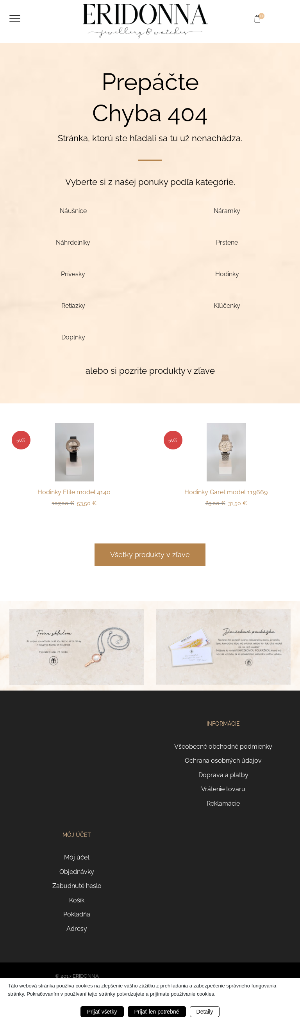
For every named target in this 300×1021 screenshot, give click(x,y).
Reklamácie (223, 803)
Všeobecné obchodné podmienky (223, 746)
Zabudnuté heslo (77, 886)
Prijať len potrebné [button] (156, 1012)
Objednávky (76, 871)
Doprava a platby (223, 775)
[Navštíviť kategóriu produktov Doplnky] (73, 337)
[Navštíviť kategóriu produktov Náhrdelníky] (73, 242)
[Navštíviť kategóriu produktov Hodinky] (227, 274)
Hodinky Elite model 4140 (74, 492)
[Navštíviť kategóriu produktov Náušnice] (73, 211)
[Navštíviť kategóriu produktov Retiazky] (73, 305)
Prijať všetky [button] (102, 1012)
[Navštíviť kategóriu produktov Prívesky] (73, 274)
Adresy (76, 928)
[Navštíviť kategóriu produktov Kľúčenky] (227, 305)
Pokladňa (76, 914)
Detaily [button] (204, 1012)
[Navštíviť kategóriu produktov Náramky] (227, 211)
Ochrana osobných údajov (223, 760)
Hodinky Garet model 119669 (226, 492)
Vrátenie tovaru (223, 789)
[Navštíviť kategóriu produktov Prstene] (227, 242)
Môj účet (76, 857)
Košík (76, 900)
